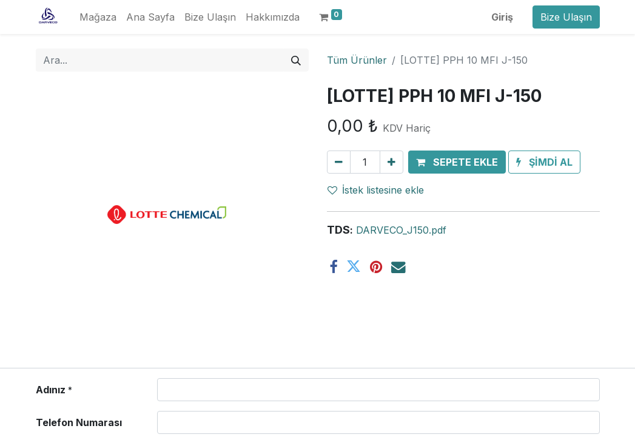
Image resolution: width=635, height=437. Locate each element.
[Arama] (296, 60)
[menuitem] (98, 17)
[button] (457, 162)
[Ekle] (391, 162)
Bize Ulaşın (566, 17)
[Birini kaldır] (339, 162)
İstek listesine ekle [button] (376, 190)
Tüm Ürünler (357, 60)
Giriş (502, 17)
